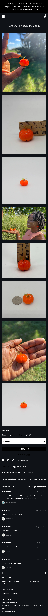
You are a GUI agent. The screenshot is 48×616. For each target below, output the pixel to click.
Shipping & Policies (20, 466)
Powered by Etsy (8, 611)
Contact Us (26, 581)
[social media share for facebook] (3, 460)
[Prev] (2, 573)
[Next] (45, 573)
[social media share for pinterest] (13, 460)
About (17, 581)
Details (5, 466)
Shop (4, 581)
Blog (10, 581)
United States (18, 435)
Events (36, 581)
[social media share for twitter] (8, 460)
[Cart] (45, 17)
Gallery (4, 584)
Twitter (15, 593)
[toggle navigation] (3, 16)
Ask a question (23, 460)
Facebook (6, 593)
